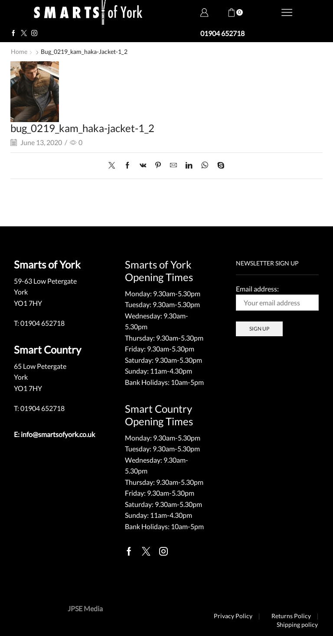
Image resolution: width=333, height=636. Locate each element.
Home (19, 51)
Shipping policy (297, 624)
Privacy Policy (232, 616)
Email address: (277, 297)
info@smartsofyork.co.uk (58, 434)
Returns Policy (291, 616)
